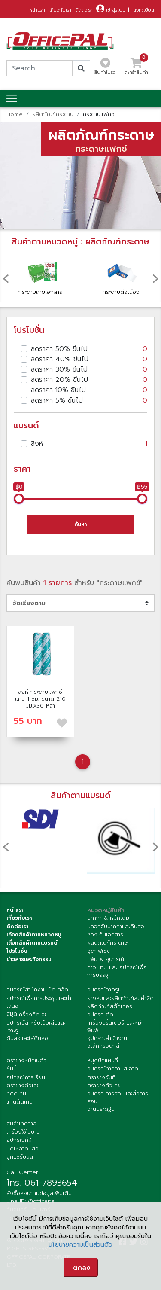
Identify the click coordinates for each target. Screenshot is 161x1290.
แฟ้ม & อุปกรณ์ (105, 959)
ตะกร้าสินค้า (136, 68)
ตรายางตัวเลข (23, 1085)
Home (14, 114)
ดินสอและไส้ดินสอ (27, 1038)
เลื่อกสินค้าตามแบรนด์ (32, 943)
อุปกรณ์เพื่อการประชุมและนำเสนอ (38, 1002)
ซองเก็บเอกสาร (105, 935)
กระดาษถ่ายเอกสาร (41, 275)
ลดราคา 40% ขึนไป (89, 359)
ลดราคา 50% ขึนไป (89, 349)
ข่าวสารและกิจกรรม (29, 959)
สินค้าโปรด (105, 68)
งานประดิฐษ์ (101, 1109)
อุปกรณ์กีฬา (20, 1140)
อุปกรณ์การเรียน (25, 1077)
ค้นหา (80, 524)
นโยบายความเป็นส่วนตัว (80, 1244)
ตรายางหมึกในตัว (26, 1060)
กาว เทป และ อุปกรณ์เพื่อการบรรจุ (117, 971)
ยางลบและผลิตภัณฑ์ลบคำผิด (120, 998)
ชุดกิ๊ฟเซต (99, 951)
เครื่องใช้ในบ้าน (23, 1132)
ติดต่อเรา (84, 10)
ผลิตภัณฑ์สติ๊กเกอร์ (109, 1006)
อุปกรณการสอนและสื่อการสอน (117, 1097)
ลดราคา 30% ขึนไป (89, 369)
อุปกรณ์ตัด (100, 1015)
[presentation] (5, 278)
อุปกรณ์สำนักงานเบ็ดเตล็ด (37, 990)
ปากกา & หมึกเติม (108, 918)
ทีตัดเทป (16, 1094)
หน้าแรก (37, 10)
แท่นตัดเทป (19, 1102)
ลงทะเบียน (144, 10)
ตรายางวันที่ (101, 1077)
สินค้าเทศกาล (21, 1124)
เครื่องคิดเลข (32, 1015)
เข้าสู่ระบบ (111, 10)
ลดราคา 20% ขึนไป (89, 380)
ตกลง (82, 1267)
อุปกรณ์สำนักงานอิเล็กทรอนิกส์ (107, 1042)
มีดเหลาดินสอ (22, 1149)
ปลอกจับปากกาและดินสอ (115, 926)
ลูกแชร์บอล (19, 1157)
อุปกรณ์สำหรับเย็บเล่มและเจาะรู (36, 1026)
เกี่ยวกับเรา (60, 10)
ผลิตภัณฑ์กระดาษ (52, 114)
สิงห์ (89, 444)
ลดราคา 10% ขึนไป (89, 390)
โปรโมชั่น (16, 951)
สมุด (11, 1014)
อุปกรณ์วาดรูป (104, 990)
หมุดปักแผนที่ (102, 1060)
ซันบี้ (11, 1069)
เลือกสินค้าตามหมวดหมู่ (33, 935)
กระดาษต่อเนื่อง (121, 275)
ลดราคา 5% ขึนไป (89, 400)
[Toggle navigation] (11, 98)
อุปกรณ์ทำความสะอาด (112, 1069)
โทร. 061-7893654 (41, 1182)
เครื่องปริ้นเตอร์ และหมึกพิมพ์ (116, 1026)
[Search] (39, 68)
